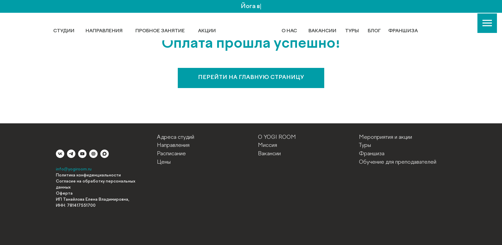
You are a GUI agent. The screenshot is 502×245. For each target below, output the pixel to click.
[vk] (60, 154)
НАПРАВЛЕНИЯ (104, 31)
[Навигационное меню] (487, 23)
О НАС (289, 31)
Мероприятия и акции (385, 137)
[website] (93, 154)
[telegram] (71, 154)
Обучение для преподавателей (397, 162)
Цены (164, 162)
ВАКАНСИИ (322, 31)
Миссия (267, 145)
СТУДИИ (63, 31)
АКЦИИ (207, 31)
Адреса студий (175, 137)
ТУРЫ (352, 31)
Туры (365, 145)
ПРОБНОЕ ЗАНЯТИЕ (160, 31)
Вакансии (269, 154)
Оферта (64, 194)
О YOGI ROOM (277, 137)
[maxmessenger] (104, 154)
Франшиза (371, 154)
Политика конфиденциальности (88, 175)
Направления (173, 145)
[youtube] (82, 154)
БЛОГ (374, 31)
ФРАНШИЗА (403, 31)
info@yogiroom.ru (74, 169)
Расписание (171, 154)
